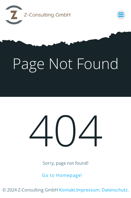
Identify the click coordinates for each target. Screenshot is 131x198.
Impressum (88, 190)
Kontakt (67, 190)
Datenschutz (115, 190)
